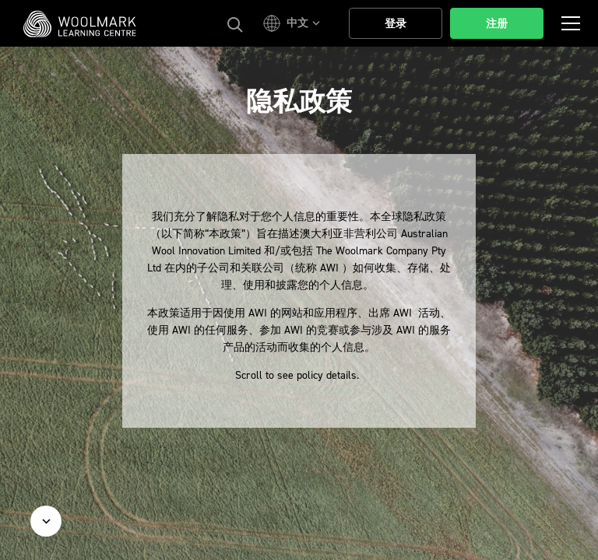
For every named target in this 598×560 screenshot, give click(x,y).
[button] (294, 23)
